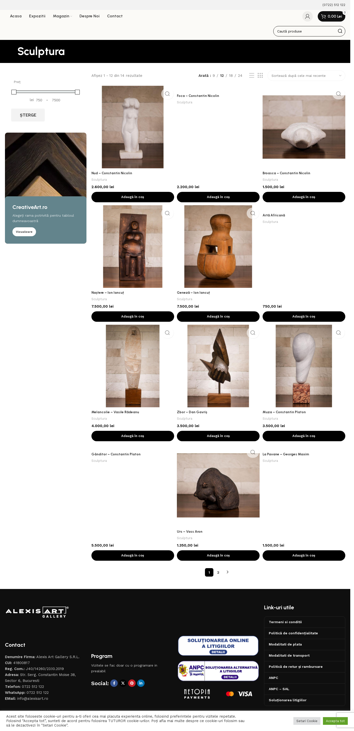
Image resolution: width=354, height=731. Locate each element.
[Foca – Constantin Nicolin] (218, 91)
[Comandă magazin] (306, 79)
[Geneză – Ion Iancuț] (218, 250)
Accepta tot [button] (335, 721)
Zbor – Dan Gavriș (194, 415)
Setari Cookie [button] (306, 721)
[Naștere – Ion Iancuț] (132, 250)
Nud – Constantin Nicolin (112, 175)
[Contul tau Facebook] (114, 687)
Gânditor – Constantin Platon (116, 459)
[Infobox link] (330, 5)
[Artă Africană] (305, 212)
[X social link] (123, 687)
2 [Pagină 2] (218, 576)
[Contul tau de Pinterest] (132, 687)
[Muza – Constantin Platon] (305, 369)
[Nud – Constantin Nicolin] (132, 129)
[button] (132, 199)
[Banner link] (45, 191)
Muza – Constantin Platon (286, 415)
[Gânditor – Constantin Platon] (132, 452)
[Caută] (309, 34)
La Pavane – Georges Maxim (288, 459)
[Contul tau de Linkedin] (141, 687)
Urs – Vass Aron (191, 535)
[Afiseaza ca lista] (251, 78)
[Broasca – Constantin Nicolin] (305, 129)
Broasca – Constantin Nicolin (289, 175)
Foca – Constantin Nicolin (200, 99)
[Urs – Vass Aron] (218, 490)
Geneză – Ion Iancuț (195, 295)
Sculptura (99, 181)
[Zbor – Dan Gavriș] (218, 369)
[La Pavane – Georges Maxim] (305, 452)
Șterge (28, 118)
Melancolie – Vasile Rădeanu (116, 415)
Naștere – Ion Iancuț (108, 295)
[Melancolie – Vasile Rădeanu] (132, 369)
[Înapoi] (11, 54)
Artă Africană (276, 219)
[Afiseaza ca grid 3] (260, 78)
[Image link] (37, 616)
